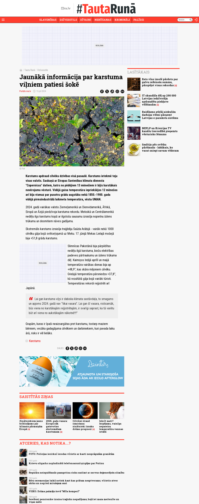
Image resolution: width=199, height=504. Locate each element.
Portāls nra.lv (25, 91)
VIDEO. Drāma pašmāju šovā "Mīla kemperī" (54, 491)
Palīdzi (138, 19)
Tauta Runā (29, 70)
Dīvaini (85, 19)
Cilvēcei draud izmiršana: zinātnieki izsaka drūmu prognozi (83, 425)
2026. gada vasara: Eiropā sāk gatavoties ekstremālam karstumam (56, 426)
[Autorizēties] (196, 20)
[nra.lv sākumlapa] (65, 8)
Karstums (33, 341)
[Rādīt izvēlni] (3, 20)
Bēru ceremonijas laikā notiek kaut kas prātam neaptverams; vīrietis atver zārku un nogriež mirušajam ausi (73, 482)
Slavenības (47, 19)
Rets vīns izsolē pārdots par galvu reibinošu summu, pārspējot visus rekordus (160, 82)
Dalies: (60, 348)
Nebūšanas (103, 19)
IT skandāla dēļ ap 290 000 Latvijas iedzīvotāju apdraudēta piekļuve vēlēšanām (159, 100)
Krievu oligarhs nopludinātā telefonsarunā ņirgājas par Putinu (66, 463)
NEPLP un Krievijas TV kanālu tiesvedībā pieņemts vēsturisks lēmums (160, 131)
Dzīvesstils (68, 19)
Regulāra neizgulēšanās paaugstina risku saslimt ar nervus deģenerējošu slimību (76, 472)
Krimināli (122, 19)
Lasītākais (138, 72)
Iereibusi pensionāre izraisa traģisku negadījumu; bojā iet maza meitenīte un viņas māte (74, 500)
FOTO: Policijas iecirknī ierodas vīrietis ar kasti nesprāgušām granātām (71, 453)
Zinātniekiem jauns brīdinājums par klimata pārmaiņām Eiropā (31, 425)
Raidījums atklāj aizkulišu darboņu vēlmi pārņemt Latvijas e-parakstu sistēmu (160, 114)
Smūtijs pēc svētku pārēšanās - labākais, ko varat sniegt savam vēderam (160, 147)
